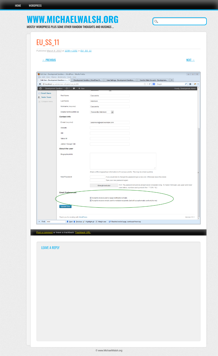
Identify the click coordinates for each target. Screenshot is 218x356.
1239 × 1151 (71, 51)
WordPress (35, 5)
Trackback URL (83, 232)
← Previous (49, 60)
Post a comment (44, 232)
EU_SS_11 (86, 51)
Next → (190, 60)
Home (18, 5)
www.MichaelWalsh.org (72, 19)
